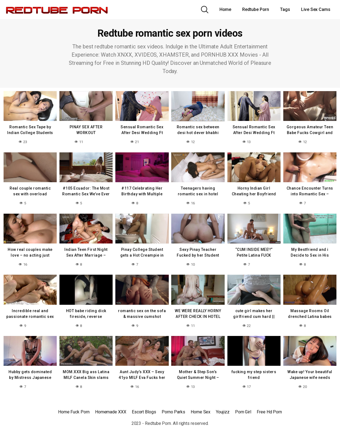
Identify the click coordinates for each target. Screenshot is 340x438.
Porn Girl (243, 410)
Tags (285, 9)
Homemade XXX (110, 410)
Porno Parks (173, 410)
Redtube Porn (255, 9)
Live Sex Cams (315, 9)
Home (225, 9)
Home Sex (200, 410)
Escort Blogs (144, 410)
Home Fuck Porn (74, 410)
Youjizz (222, 410)
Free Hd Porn (269, 410)
